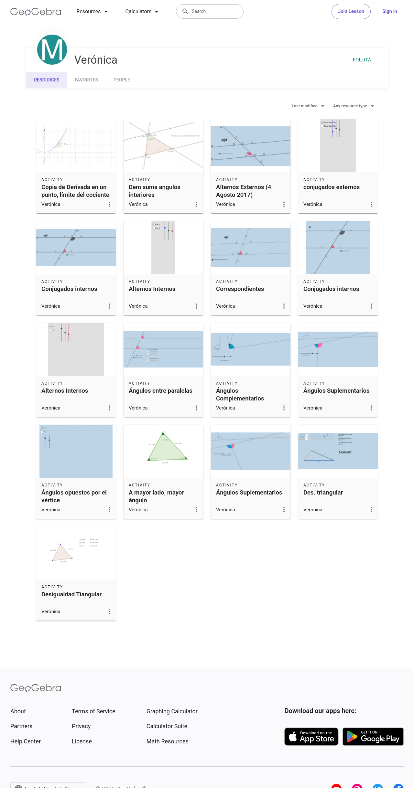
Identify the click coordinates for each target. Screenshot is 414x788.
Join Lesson (351, 11)
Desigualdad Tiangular (71, 594)
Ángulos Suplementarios (336, 390)
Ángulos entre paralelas (160, 390)
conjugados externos (331, 187)
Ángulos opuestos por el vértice (74, 496)
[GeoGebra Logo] (35, 12)
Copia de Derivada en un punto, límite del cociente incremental (75, 195)
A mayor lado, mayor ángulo (156, 496)
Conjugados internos (69, 289)
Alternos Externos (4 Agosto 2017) (243, 191)
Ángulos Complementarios (240, 394)
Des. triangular (323, 492)
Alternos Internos (152, 289)
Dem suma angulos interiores (154, 191)
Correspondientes (240, 289)
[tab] (93, 12)
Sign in (389, 11)
